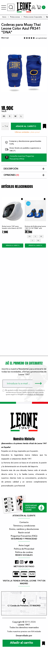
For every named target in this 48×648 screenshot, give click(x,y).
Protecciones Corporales (33, 17)
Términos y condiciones (24, 525)
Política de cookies (24, 552)
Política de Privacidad (24, 548)
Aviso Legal (24, 545)
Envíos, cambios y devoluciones (24, 529)
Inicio (4, 17)
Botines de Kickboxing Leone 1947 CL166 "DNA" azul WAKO (35, 228)
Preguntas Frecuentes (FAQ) (24, 536)
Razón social (24, 532)
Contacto (24, 522)
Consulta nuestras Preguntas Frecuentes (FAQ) (19, 157)
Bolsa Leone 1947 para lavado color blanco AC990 (12, 227)
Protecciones (15, 17)
